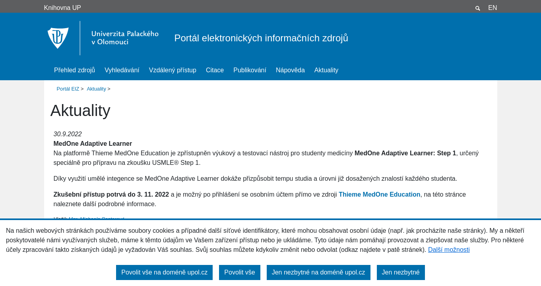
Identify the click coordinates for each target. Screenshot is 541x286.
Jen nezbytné (401, 272)
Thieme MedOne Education (379, 194)
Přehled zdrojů (74, 70)
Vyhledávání (122, 70)
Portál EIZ (68, 89)
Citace (215, 70)
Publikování (249, 70)
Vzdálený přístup (172, 70)
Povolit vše (239, 272)
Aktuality (326, 70)
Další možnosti (449, 249)
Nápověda (290, 70)
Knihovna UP (62, 7)
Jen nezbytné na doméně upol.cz (318, 272)
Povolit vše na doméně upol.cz (164, 272)
